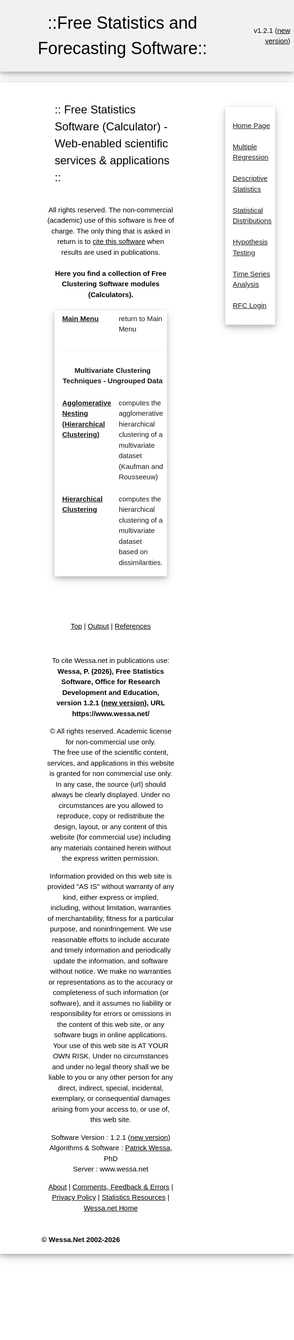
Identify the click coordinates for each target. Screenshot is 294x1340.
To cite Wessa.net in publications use (109, 660)
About (57, 1187)
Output (98, 626)
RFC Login (250, 305)
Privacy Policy (74, 1197)
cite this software (119, 241)
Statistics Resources (134, 1197)
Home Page (251, 125)
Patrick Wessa (147, 1148)
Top (76, 626)
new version (123, 703)
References (133, 626)
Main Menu (80, 319)
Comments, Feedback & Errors (120, 1187)
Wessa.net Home (111, 1208)
